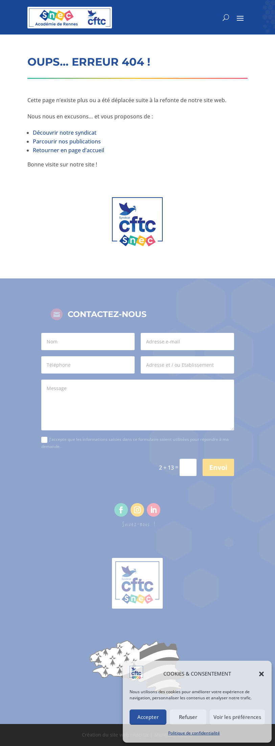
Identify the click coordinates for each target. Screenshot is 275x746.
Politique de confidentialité (194, 733)
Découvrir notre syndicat (64, 132)
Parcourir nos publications (67, 141)
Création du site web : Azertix (115, 734)
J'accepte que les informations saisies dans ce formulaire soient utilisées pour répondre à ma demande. (135, 442)
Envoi (218, 467)
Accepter (148, 717)
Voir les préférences (237, 717)
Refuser (188, 717)
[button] (261, 674)
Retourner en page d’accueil (68, 150)
